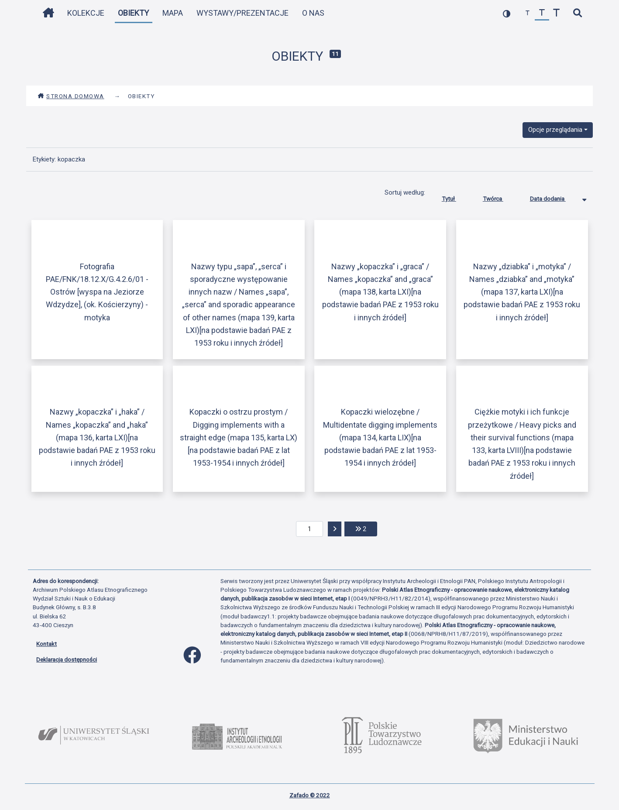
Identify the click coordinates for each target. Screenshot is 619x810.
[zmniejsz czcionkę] (527, 13)
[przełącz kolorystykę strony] (506, 13)
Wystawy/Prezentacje (242, 12)
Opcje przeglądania (555, 130)
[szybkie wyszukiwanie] (577, 13)
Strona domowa (71, 96)
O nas (313, 12)
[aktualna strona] (309, 529)
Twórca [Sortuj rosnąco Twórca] (499, 197)
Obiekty (133, 12)
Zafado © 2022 (309, 795)
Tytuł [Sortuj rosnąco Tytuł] (455, 197)
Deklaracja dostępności (66, 659)
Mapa (172, 12)
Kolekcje (85, 12)
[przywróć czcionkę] (542, 13)
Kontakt (46, 643)
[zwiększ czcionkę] (556, 13)
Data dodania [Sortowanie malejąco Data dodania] (554, 197)
